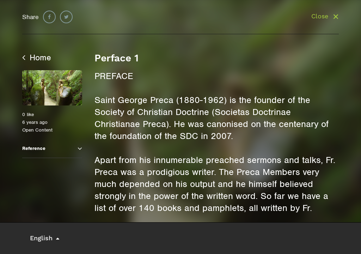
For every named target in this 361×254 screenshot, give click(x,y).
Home (36, 57)
